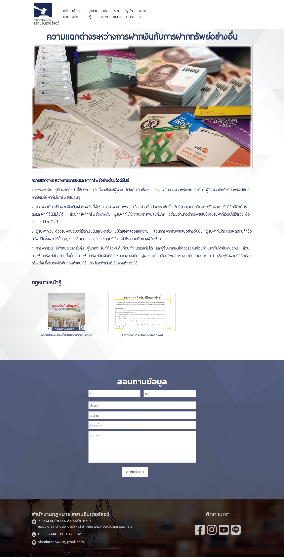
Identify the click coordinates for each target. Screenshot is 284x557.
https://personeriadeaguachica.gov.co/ (171, 13)
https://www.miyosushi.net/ (212, 11)
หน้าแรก (65, 13)
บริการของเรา (116, 13)
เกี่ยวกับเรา (104, 13)
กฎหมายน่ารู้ (92, 13)
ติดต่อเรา (142, 13)
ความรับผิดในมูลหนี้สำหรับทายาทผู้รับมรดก (66, 334)
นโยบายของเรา (76, 13)
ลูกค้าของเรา (130, 13)
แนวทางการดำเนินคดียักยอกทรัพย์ (142, 334)
